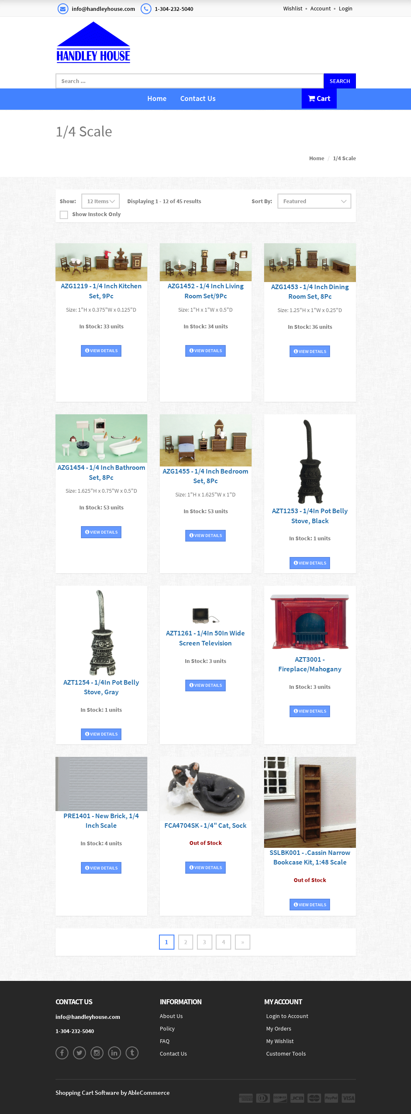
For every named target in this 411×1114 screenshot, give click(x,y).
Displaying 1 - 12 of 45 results (164, 200)
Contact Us (198, 98)
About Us (171, 1016)
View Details (101, 348)
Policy (167, 1029)
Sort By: (262, 200)
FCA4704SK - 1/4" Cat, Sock (205, 824)
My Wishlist (280, 1041)
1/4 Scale (344, 157)
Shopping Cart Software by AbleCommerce (112, 1093)
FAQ (164, 1041)
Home (156, 98)
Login (346, 8)
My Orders (278, 1029)
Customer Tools (286, 1054)
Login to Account (287, 1016)
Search (340, 81)
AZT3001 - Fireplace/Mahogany (309, 658)
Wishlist (293, 8)
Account (320, 8)
